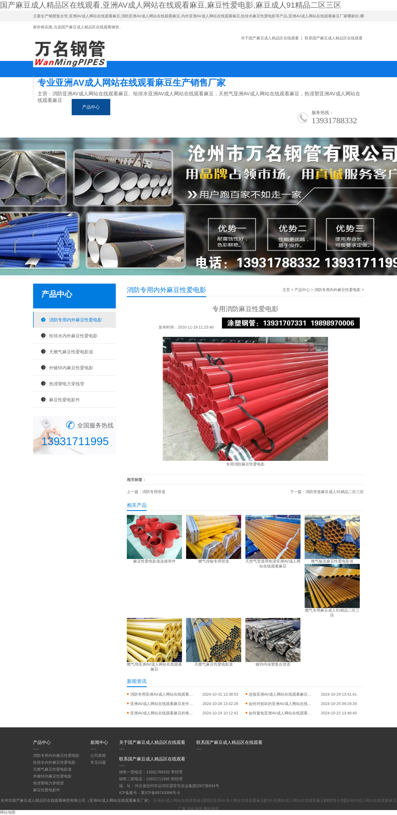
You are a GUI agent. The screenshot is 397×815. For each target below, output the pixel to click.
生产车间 (277, 107)
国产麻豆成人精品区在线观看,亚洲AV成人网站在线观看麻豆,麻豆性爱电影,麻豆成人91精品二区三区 (170, 5)
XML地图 (195, 808)
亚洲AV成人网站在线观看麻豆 (178, 800)
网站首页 (52, 107)
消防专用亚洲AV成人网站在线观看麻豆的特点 (163, 694)
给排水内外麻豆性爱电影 (73, 335)
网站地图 (211, 808)
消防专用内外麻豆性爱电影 (75, 319)
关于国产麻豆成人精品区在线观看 (270, 38)
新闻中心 (129, 107)
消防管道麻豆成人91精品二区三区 (334, 491)
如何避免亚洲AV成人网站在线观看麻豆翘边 (282, 713)
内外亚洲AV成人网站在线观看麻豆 (294, 800)
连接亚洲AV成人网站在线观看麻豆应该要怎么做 (282, 694)
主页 (286, 289)
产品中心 (91, 107)
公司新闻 (98, 755)
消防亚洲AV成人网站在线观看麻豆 (234, 800)
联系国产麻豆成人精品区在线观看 (334, 38)
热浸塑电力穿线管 (66, 383)
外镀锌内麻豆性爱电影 (71, 367)
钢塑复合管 (334, 800)
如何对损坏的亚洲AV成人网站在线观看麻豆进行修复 (282, 703)
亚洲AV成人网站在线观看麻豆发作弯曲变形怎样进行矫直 (163, 703)
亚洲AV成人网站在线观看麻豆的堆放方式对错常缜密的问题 (163, 713)
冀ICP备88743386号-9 (160, 792)
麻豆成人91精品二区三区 (183, 107)
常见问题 (98, 762)
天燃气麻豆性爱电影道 (71, 351)
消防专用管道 (153, 491)
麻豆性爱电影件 (64, 399)
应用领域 (238, 107)
